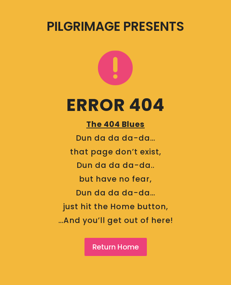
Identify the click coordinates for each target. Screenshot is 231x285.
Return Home (115, 247)
